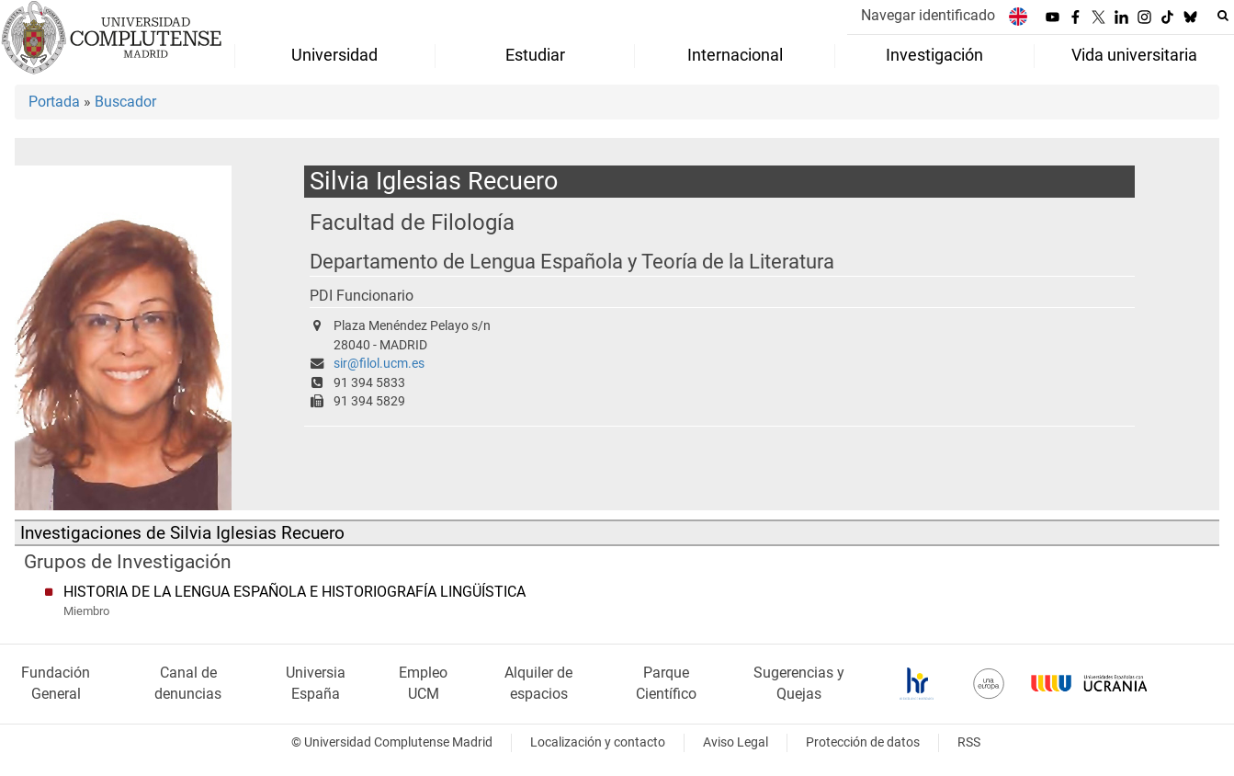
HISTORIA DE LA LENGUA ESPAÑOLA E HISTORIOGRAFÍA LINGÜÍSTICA (294, 591)
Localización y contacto (597, 742)
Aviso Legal (735, 742)
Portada (54, 101)
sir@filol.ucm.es (379, 363)
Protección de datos (863, 742)
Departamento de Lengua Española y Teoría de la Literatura (572, 261)
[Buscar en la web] (1223, 15)
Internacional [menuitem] (735, 55)
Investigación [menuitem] (934, 55)
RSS (968, 742)
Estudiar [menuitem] (535, 55)
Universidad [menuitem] (334, 55)
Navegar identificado (928, 15)
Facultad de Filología (412, 222)
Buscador (125, 101)
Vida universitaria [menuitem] (1134, 55)
